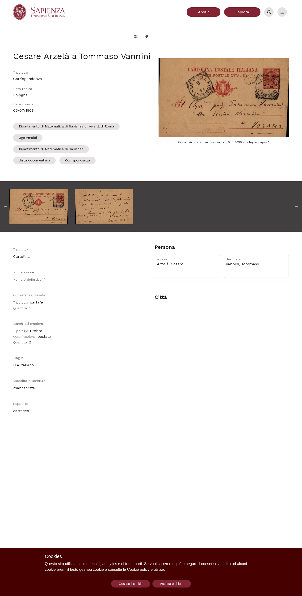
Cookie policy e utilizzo (146, 569)
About (203, 12)
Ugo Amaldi (28, 137)
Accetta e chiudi (171, 584)
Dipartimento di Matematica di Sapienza (51, 149)
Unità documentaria (34, 160)
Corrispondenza (77, 160)
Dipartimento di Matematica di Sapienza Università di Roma (66, 126)
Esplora (242, 12)
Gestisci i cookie (131, 584)
